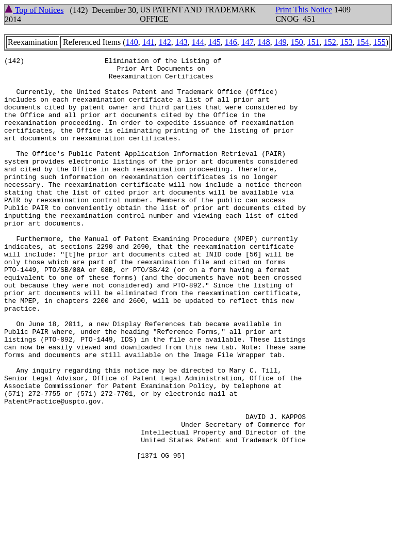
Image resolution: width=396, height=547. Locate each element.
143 (181, 42)
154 (363, 42)
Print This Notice (303, 9)
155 (379, 42)
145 (214, 42)
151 (313, 42)
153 (346, 42)
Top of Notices (34, 10)
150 (297, 42)
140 (132, 42)
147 (247, 42)
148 (264, 42)
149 (280, 42)
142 (165, 42)
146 (231, 42)
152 (330, 42)
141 (148, 42)
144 (198, 42)
